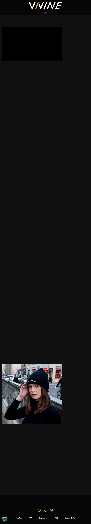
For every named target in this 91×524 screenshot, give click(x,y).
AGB (56, 518)
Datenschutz (70, 518)
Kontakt (19, 518)
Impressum (43, 518)
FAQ (31, 518)
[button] (45, 13)
